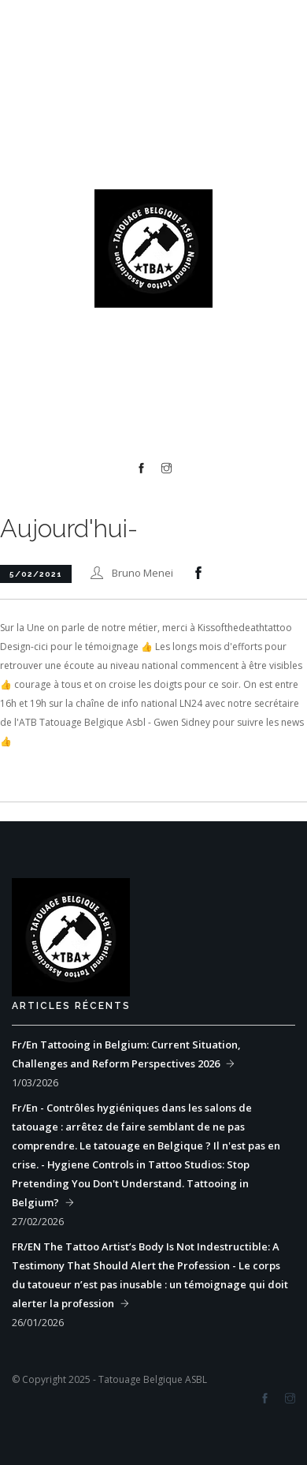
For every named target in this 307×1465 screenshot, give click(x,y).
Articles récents (71, 1005)
